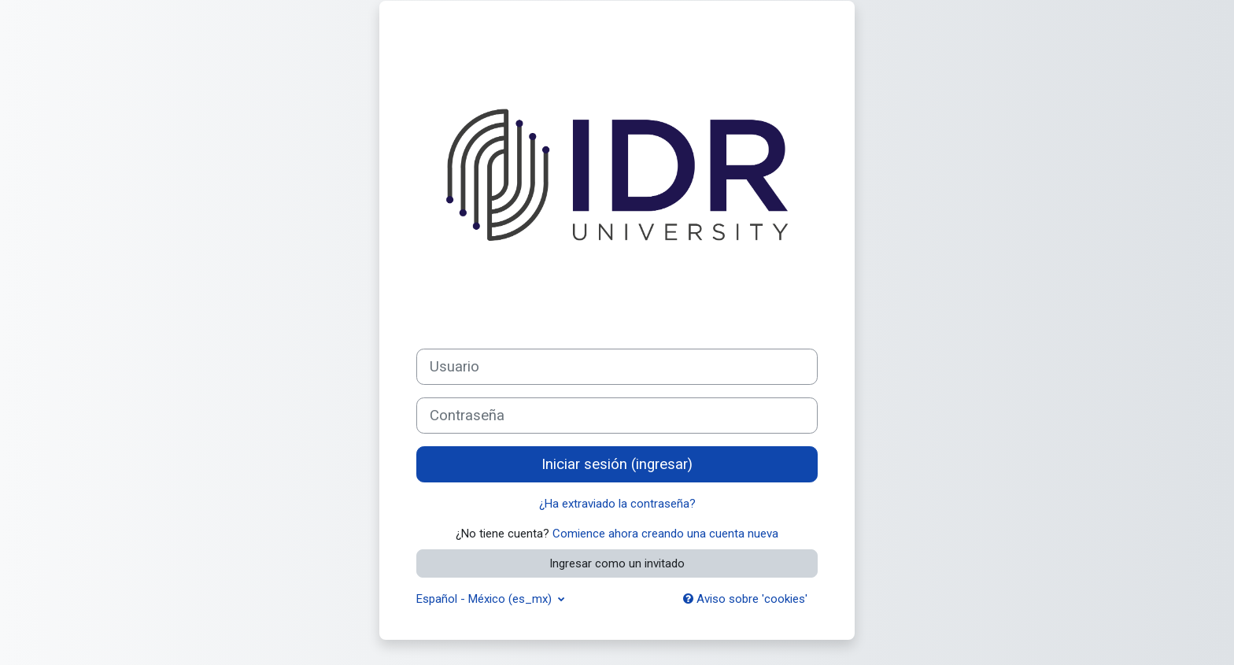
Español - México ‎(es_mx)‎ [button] (485, 599)
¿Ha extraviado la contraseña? (617, 504)
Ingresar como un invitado (617, 563)
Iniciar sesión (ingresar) (617, 464)
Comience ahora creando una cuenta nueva (665, 533)
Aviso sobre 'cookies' (745, 599)
